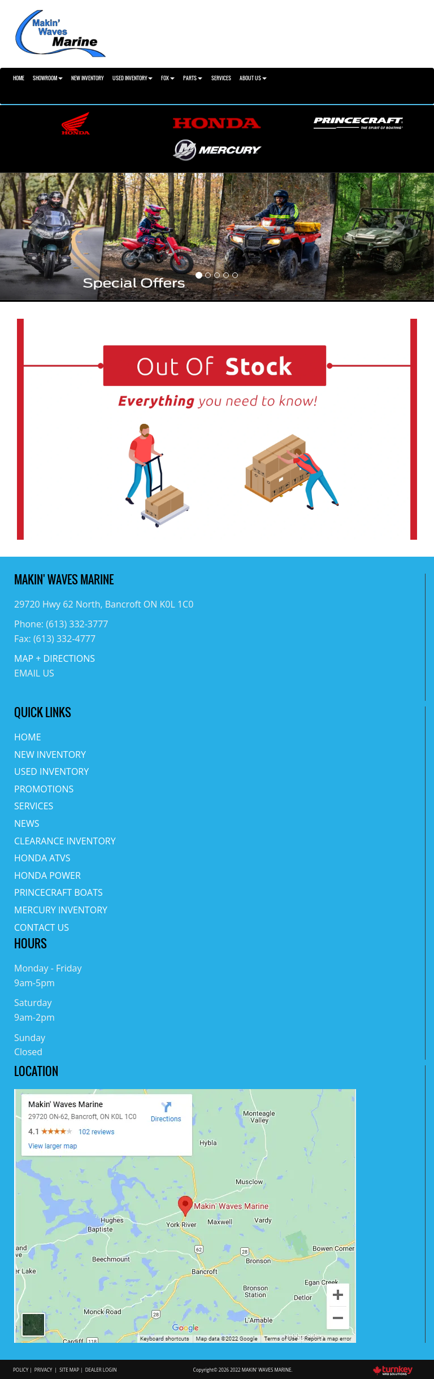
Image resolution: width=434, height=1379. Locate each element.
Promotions (43, 789)
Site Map (69, 1370)
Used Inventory (51, 771)
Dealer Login (101, 1370)
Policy (20, 1370)
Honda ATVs (42, 858)
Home (18, 78)
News (26, 823)
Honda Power (47, 875)
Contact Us (41, 927)
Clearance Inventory (65, 841)
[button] (32, 236)
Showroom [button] (48, 78)
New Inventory (87, 78)
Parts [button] (192, 78)
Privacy (43, 1370)
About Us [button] (253, 78)
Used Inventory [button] (132, 78)
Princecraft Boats (58, 892)
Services (221, 78)
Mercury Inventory (60, 910)
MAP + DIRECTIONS (54, 658)
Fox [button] (168, 78)
